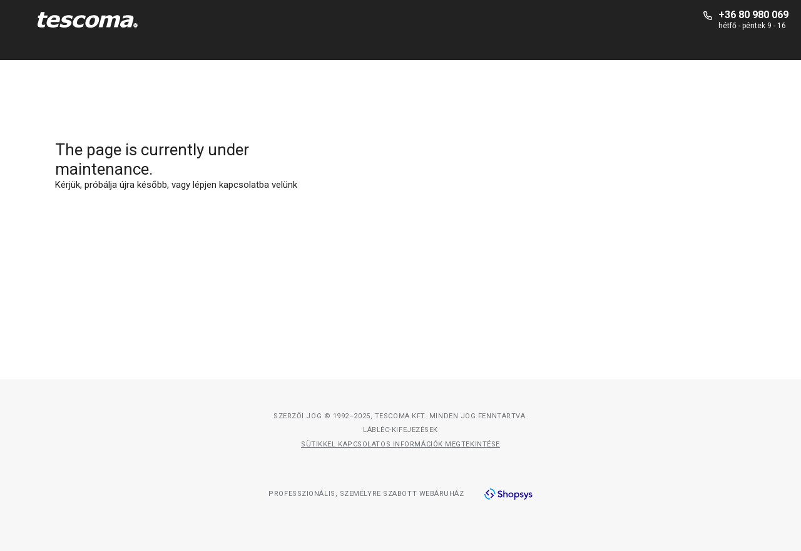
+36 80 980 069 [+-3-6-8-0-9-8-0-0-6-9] (753, 15)
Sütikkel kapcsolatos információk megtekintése (400, 444)
